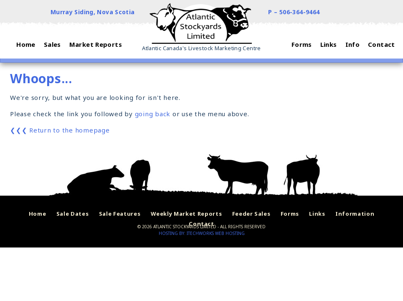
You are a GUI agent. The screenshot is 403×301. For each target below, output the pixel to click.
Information (354, 213)
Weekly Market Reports (186, 213)
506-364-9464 (299, 12)
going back (153, 114)
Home (37, 213)
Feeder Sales (251, 213)
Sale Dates (72, 213)
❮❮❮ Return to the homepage (60, 130)
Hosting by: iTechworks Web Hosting (202, 233)
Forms (290, 213)
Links (317, 213)
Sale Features (119, 213)
